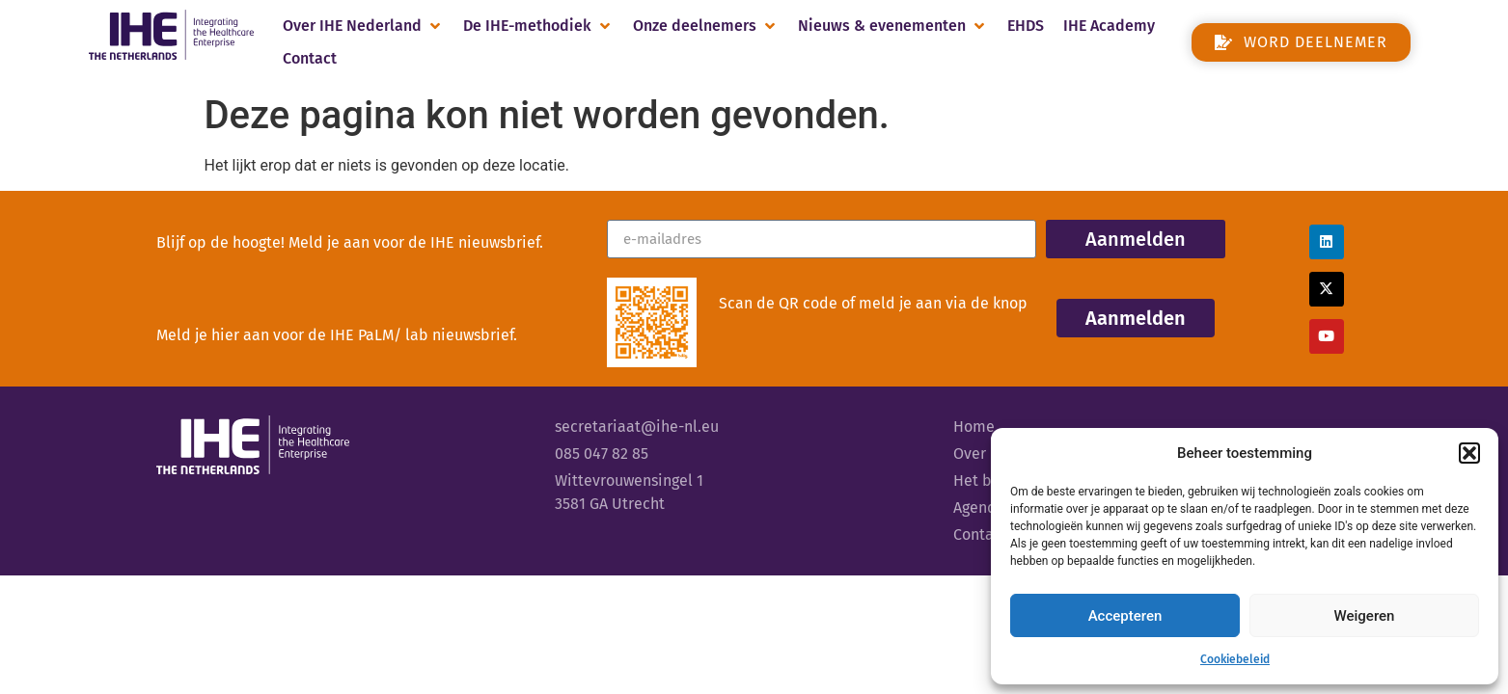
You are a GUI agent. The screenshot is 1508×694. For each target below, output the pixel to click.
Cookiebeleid (1235, 659)
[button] (1469, 453)
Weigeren (1364, 616)
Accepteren (1125, 616)
